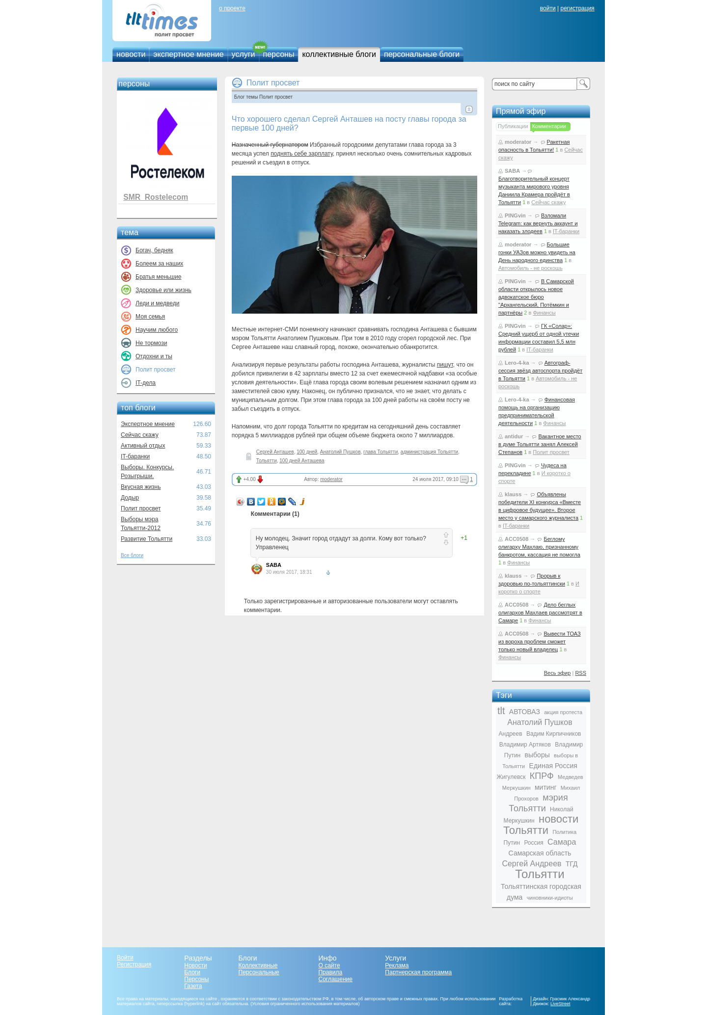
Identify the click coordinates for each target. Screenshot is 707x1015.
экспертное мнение (188, 54)
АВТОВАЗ (524, 712)
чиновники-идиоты (550, 898)
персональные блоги (422, 54)
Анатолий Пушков (340, 451)
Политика (564, 832)
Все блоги (132, 555)
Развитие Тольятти (146, 538)
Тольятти (266, 460)
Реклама (396, 965)
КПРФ (542, 776)
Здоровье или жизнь (163, 290)
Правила (330, 972)
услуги (243, 54)
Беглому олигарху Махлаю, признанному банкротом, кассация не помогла (539, 547)
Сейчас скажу (140, 434)
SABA (273, 565)
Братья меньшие (158, 276)
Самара (561, 842)
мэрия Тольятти (538, 803)
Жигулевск (510, 777)
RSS (580, 673)
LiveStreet (560, 1003)
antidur (514, 436)
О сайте (329, 965)
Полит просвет (141, 508)
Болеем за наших (159, 263)
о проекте (232, 8)
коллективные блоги (339, 54)
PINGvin (515, 215)
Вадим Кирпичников (553, 733)
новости (130, 54)
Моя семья (150, 316)
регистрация (577, 8)
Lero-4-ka (517, 363)
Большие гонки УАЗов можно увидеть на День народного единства (536, 252)
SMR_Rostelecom (155, 197)
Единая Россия (553, 766)
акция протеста (563, 712)
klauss (513, 494)
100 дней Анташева (301, 460)
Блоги (192, 972)
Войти (125, 957)
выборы (537, 755)
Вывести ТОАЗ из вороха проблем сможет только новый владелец (539, 641)
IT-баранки (135, 456)
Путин (512, 842)
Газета (193, 986)
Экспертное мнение (148, 424)
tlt (501, 710)
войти (548, 8)
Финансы (544, 313)
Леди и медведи (157, 303)
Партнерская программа (418, 972)
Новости (195, 965)
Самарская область (540, 853)
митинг (546, 787)
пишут (445, 364)
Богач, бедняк (154, 250)
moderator (331, 479)
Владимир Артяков (525, 744)
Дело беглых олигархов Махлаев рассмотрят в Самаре (540, 612)
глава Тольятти (380, 451)
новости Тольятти (541, 824)
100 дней (307, 451)
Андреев (510, 733)
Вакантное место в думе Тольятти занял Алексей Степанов (539, 444)
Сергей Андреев (531, 863)
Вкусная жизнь (141, 486)
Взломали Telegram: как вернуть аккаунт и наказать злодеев (538, 223)
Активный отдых (143, 445)
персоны (279, 54)
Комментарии (549, 126)
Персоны (196, 979)
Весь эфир (557, 673)
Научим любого (157, 329)
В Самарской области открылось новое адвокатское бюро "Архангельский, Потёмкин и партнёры (536, 297)
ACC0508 (516, 539)
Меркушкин (516, 788)
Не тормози (151, 343)
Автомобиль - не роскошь (530, 268)
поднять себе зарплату (302, 153)
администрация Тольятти (429, 451)
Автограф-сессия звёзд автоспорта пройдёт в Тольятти (540, 370)
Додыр (130, 497)
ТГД (572, 864)
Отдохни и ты (154, 356)
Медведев (570, 777)
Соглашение (335, 979)
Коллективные (258, 965)
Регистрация (134, 964)
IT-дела (146, 382)
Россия (533, 842)
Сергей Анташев (275, 451)
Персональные (259, 972)
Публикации (513, 126)
